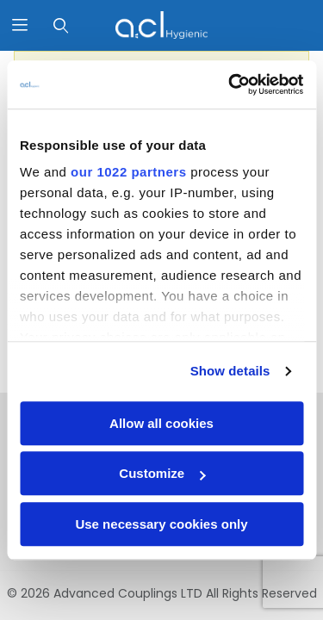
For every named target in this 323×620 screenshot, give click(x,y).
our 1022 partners (128, 171)
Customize (162, 473)
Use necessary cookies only (161, 524)
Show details (230, 370)
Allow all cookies (161, 423)
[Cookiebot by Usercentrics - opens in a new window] (230, 84)
